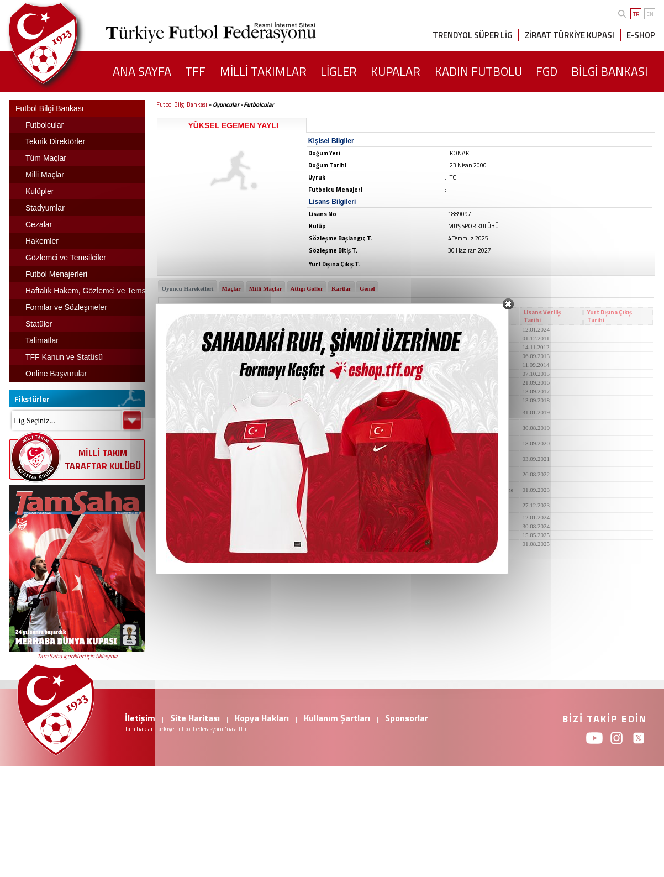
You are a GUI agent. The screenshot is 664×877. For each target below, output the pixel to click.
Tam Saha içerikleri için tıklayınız (77, 656)
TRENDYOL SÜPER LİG (473, 35)
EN (650, 14)
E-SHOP (640, 35)
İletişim (140, 717)
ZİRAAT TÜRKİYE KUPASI (569, 35)
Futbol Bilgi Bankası (181, 104)
